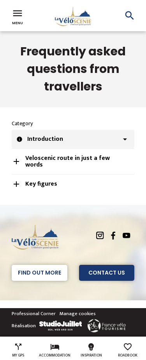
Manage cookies (78, 313)
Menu (17, 16)
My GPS (18, 350)
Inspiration (91, 350)
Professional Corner (34, 313)
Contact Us (106, 273)
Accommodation (54, 350)
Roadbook (127, 350)
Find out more (39, 273)
